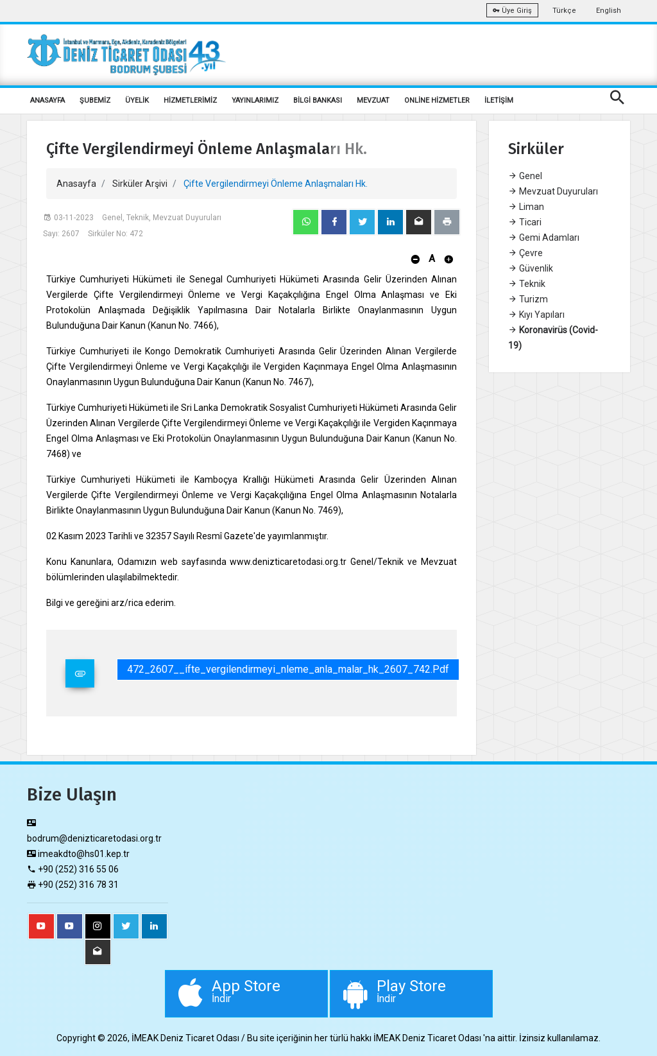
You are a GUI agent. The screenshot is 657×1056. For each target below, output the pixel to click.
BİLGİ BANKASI (317, 100)
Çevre (525, 253)
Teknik (526, 284)
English (608, 10)
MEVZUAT (373, 100)
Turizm (528, 299)
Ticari (525, 222)
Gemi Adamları (543, 237)
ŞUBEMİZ (95, 100)
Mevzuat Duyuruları (553, 191)
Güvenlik (530, 268)
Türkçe (564, 10)
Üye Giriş (512, 10)
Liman (526, 207)
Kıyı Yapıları (536, 314)
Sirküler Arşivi (139, 183)
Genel (525, 176)
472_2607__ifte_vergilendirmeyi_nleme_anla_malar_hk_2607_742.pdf (288, 669)
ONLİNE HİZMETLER (437, 100)
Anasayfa (76, 183)
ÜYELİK (137, 100)
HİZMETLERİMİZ (190, 100)
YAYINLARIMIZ (255, 100)
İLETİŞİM (498, 100)
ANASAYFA (47, 100)
